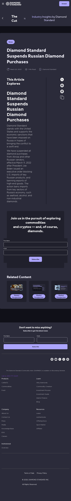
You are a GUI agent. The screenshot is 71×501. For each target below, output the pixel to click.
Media (4, 425)
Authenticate (41, 417)
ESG (3, 432)
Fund (3, 390)
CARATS (5, 382)
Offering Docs (41, 421)
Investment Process (43, 390)
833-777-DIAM (12, 376)
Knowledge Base (8, 428)
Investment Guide (42, 394)
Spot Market (40, 425)
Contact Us (6, 417)
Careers (4, 436)
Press (3, 421)
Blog (38, 402)
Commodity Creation (44, 386)
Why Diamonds (41, 382)
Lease (38, 413)
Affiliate (39, 428)
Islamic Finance (41, 398)
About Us (5, 413)
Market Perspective (16, 296)
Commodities (6, 386)
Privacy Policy (42, 473)
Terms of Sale (29, 473)
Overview (5, 448)
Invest (64, 4)
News (11, 42)
